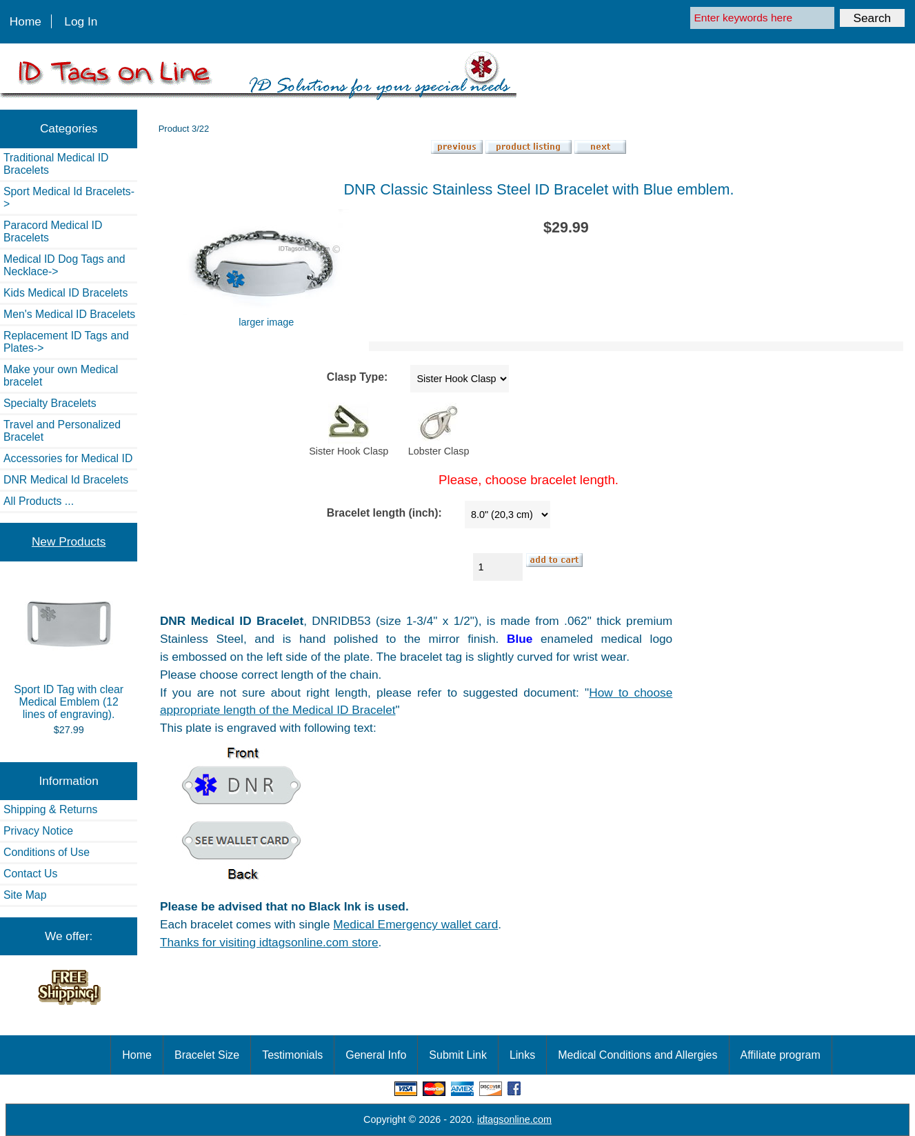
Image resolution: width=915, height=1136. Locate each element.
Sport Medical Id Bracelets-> (68, 198)
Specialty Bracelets (50, 403)
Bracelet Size (206, 1055)
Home (25, 21)
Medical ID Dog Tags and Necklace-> (64, 265)
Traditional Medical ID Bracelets (55, 164)
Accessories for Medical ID (67, 458)
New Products (68, 541)
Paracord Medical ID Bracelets (52, 231)
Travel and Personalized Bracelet (62, 431)
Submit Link (458, 1055)
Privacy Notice (38, 831)
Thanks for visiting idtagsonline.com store (269, 942)
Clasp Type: (357, 377)
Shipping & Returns (50, 809)
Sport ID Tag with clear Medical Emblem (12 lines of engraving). (69, 652)
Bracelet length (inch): (384, 513)
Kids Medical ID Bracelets (65, 293)
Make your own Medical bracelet (60, 375)
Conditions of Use (46, 852)
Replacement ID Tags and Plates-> (66, 342)
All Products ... (38, 501)
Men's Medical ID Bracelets (69, 314)
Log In (80, 21)
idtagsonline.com (514, 1119)
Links (522, 1055)
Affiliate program (781, 1055)
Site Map (24, 895)
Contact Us (30, 873)
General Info (375, 1055)
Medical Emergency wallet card (415, 924)
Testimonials (292, 1055)
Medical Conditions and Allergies (637, 1055)
